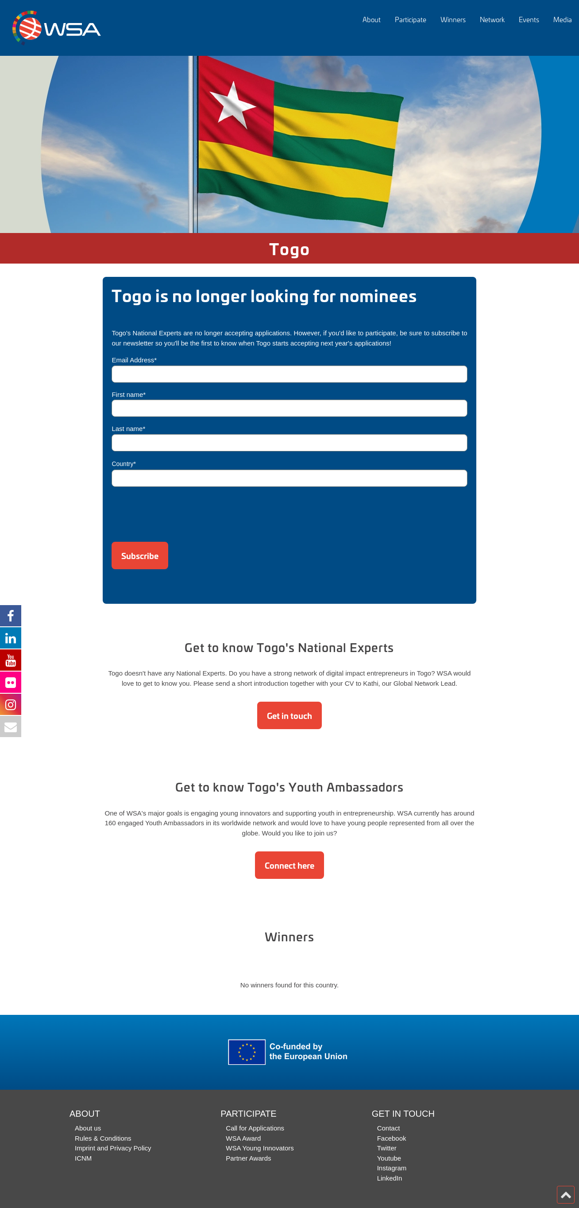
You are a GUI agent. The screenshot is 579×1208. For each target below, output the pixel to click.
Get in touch (289, 715)
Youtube (389, 1158)
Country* (123, 463)
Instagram (392, 1168)
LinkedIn (389, 1178)
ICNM (83, 1158)
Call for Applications (255, 1128)
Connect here (289, 865)
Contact (388, 1128)
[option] (289, 144)
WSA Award (243, 1138)
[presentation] (179, 511)
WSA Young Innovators (259, 1148)
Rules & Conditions (103, 1138)
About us (88, 1128)
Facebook (391, 1138)
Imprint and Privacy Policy (113, 1148)
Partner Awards (248, 1158)
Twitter (387, 1148)
